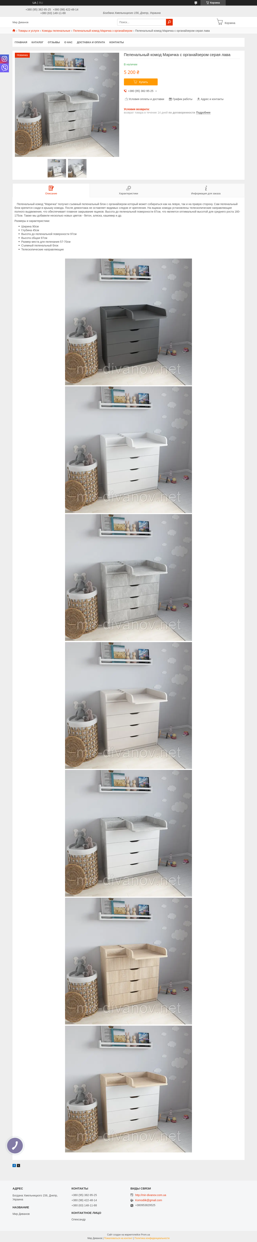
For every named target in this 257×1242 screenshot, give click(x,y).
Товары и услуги (28, 30)
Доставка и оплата (91, 42)
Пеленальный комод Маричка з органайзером (102, 30)
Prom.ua (145, 1234)
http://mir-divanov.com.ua (150, 1195)
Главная (21, 42)
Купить (143, 82)
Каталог (37, 42)
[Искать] (169, 22)
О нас (68, 42)
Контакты (116, 42)
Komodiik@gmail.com (148, 1200)
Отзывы (54, 42)
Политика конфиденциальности (152, 1238)
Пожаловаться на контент (118, 1238)
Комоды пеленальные (56, 30)
